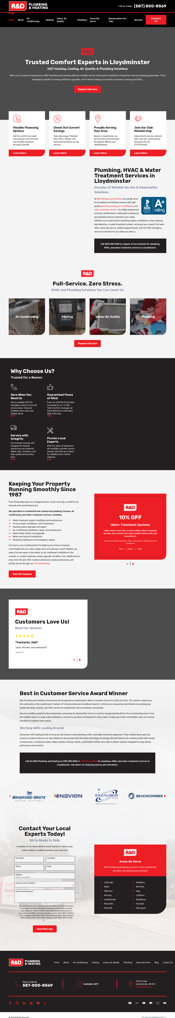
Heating (95, 962)
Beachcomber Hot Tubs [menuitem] (117, 19)
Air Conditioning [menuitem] (33, 19)
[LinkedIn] (24, 1003)
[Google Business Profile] (31, 1003)
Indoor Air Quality (111, 962)
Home (56, 962)
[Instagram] (17, 1003)
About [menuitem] (21, 20)
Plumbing (128, 962)
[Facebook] (10, 1003)
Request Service (87, 89)
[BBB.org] (45, 1003)
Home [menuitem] (11, 20)
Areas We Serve (143, 962)
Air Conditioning (80, 962)
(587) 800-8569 (150, 6)
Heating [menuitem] (50, 20)
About (66, 962)
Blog (157, 962)
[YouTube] (38, 1003)
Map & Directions (144, 987)
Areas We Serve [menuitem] (94, 19)
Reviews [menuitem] (138, 20)
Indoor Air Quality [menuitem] (62, 19)
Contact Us (156, 19)
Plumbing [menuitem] (82, 20)
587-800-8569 (38, 985)
